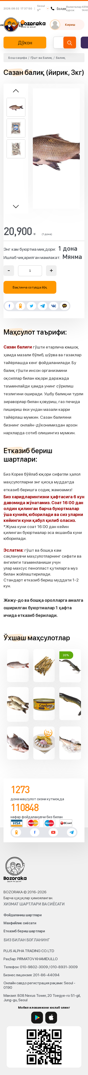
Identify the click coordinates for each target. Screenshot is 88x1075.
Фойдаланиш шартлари (23, 915)
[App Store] (51, 1017)
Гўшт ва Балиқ (41, 58)
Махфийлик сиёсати (20, 923)
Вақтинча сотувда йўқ (30, 287)
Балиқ (60, 58)
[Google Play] (37, 1017)
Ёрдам (58, 8)
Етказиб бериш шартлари (24, 931)
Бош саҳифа (17, 58)
